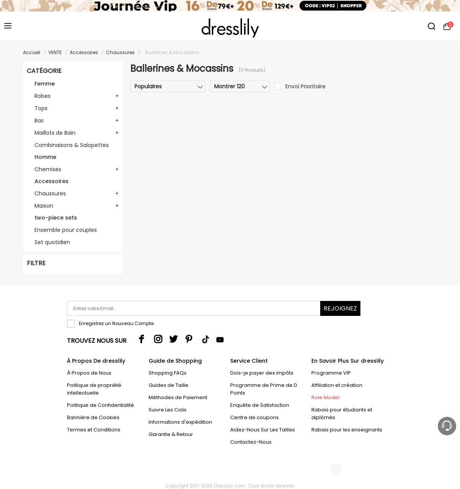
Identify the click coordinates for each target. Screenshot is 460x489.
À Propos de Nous (89, 373)
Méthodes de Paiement (178, 397)
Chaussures (120, 52)
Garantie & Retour (171, 434)
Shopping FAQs (168, 373)
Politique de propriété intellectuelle (94, 389)
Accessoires (84, 52)
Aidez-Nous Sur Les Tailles (262, 429)
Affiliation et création (336, 385)
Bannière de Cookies (93, 417)
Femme (44, 84)
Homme (45, 157)
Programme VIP (331, 373)
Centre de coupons (254, 417)
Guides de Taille (168, 385)
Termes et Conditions (93, 429)
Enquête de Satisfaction (259, 405)
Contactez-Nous (251, 442)
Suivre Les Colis (168, 409)
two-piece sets (55, 217)
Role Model (325, 397)
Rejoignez (340, 308)
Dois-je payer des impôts (261, 373)
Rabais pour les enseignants (346, 429)
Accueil (31, 52)
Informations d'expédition (180, 422)
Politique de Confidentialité (100, 405)
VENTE (55, 52)
